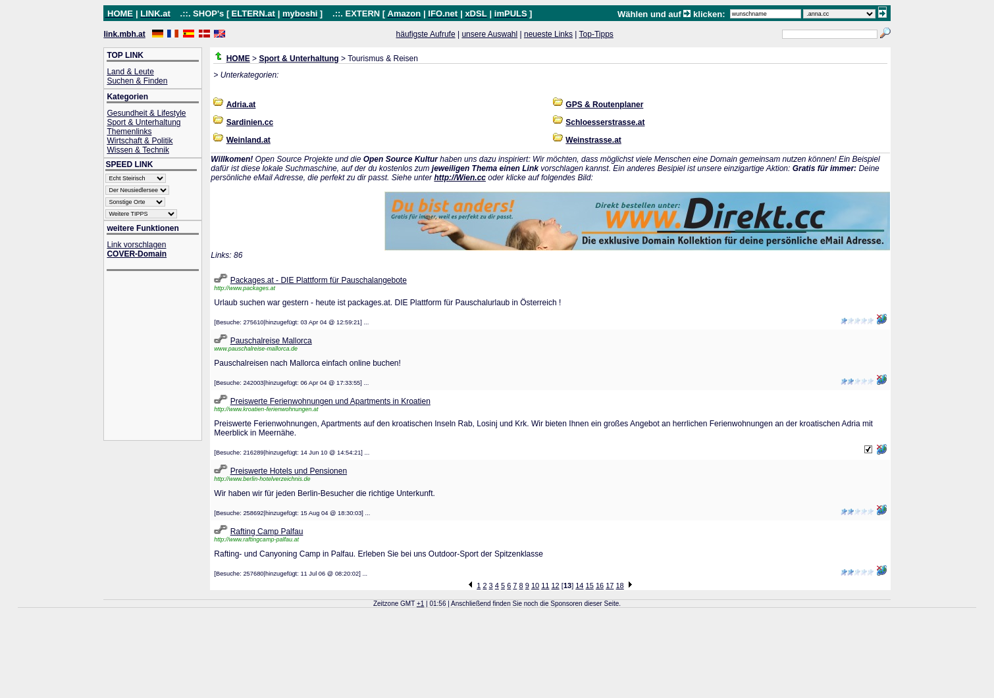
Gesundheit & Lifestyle (146, 113)
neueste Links (548, 34)
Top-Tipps (596, 34)
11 (545, 585)
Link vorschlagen (136, 244)
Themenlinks (129, 131)
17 (610, 585)
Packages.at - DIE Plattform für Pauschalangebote (318, 280)
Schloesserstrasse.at (604, 122)
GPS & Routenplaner (604, 104)
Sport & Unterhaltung (143, 122)
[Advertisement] (159, 356)
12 (556, 585)
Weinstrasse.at (593, 140)
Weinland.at (248, 140)
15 (590, 585)
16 (600, 585)
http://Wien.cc (460, 177)
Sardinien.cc (249, 122)
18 (620, 585)
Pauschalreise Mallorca (271, 340)
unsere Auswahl (489, 34)
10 (535, 585)
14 (579, 585)
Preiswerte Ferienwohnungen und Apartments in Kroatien (330, 401)
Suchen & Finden (137, 81)
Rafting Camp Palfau (266, 531)
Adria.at (241, 104)
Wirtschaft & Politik (139, 140)
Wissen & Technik (138, 150)
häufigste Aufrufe (426, 34)
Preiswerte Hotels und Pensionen (288, 471)
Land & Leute (130, 71)
